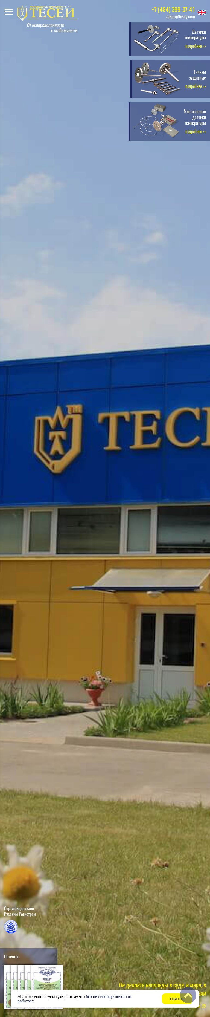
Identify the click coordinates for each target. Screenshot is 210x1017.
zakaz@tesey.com (180, 16)
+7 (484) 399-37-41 (173, 9)
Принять (177, 999)
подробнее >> (195, 46)
